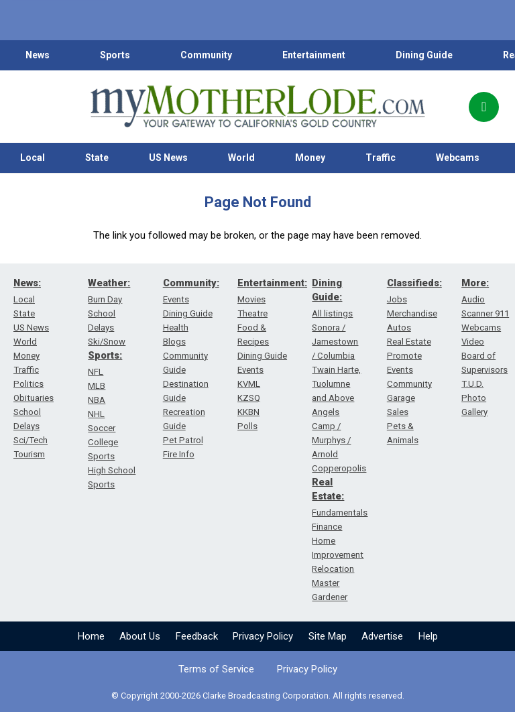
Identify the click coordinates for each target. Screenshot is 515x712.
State (97, 157)
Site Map (327, 636)
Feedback (197, 636)
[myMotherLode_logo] (257, 106)
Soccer (101, 428)
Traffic (380, 157)
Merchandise (412, 313)
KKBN (248, 412)
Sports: (105, 355)
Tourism (29, 454)
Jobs (397, 299)
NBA (96, 400)
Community (206, 55)
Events (176, 299)
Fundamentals (339, 513)
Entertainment (313, 55)
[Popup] (484, 107)
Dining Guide (424, 55)
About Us (139, 636)
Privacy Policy (263, 636)
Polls (247, 426)
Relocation (333, 569)
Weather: (109, 283)
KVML (248, 384)
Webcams (457, 157)
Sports (115, 55)
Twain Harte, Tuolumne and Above (336, 384)
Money (310, 157)
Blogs (174, 342)
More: (475, 283)
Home (91, 636)
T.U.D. (472, 384)
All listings (332, 313)
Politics (28, 384)
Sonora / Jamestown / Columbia (335, 341)
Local (32, 157)
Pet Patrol (183, 440)
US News (168, 157)
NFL (95, 372)
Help (428, 636)
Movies (251, 299)
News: (27, 283)
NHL (96, 414)
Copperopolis (339, 468)
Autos (399, 327)
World (241, 157)
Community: (191, 283)
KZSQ (248, 398)
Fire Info (178, 454)
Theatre (252, 313)
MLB (96, 386)
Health (175, 327)
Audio (473, 299)
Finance (327, 527)
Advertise (382, 636)
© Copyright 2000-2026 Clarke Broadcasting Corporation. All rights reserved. (257, 696)
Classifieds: (414, 283)
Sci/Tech (30, 440)
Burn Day (105, 299)
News (37, 55)
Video (472, 342)
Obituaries (33, 398)
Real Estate (409, 342)
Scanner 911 (485, 313)
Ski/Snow (106, 342)
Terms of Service (216, 669)
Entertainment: (272, 283)
